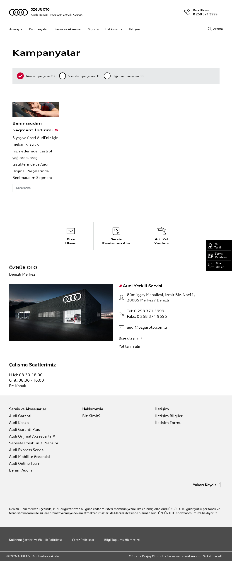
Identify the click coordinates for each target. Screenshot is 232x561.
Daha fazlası (23, 188)
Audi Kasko (19, 422)
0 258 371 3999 (205, 14)
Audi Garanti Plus (24, 429)
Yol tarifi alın (133, 346)
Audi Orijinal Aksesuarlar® (32, 436)
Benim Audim (21, 470)
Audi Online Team (24, 463)
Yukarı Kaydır (208, 485)
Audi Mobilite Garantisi (29, 456)
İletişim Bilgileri (169, 416)
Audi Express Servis (26, 450)
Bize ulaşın (132, 338)
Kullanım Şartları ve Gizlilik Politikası (35, 540)
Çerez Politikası (83, 540)
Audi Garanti (20, 416)
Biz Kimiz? (91, 416)
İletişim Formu (168, 422)
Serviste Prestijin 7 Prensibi (33, 443)
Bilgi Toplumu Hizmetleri (122, 540)
